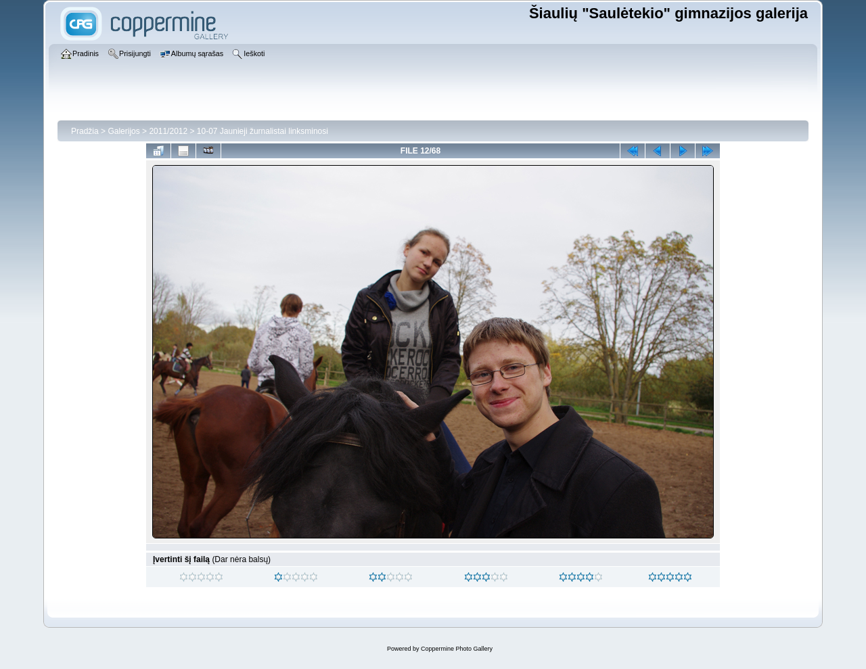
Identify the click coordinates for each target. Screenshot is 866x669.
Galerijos (123, 131)
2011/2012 (168, 131)
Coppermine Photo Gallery (457, 648)
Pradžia (85, 131)
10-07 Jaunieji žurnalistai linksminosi (262, 131)
